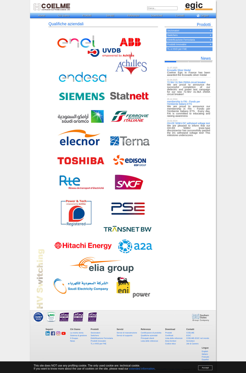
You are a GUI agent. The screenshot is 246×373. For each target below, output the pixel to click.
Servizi (111, 15)
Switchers (172, 35)
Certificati (169, 335)
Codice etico (170, 344)
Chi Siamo (65, 15)
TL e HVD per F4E (177, 49)
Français (205, 357)
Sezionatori (173, 30)
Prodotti (88, 15)
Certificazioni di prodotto (151, 333)
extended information (142, 368)
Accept (205, 367)
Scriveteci (190, 341)
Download (158, 15)
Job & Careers (192, 344)
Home (41, 15)
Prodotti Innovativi (176, 44)
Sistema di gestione (78, 335)
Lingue (204, 15)
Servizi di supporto (124, 335)
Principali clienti (147, 338)
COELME (190, 333)
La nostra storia (76, 333)
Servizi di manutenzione (127, 333)
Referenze (134, 15)
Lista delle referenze (149, 341)
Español (205, 359)
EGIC (188, 335)
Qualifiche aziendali (149, 335)
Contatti (181, 15)
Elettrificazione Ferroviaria (181, 39)
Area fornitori (170, 341)
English (205, 351)
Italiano (205, 354)
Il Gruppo (74, 338)
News (72, 341)
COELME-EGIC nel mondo (197, 338)
